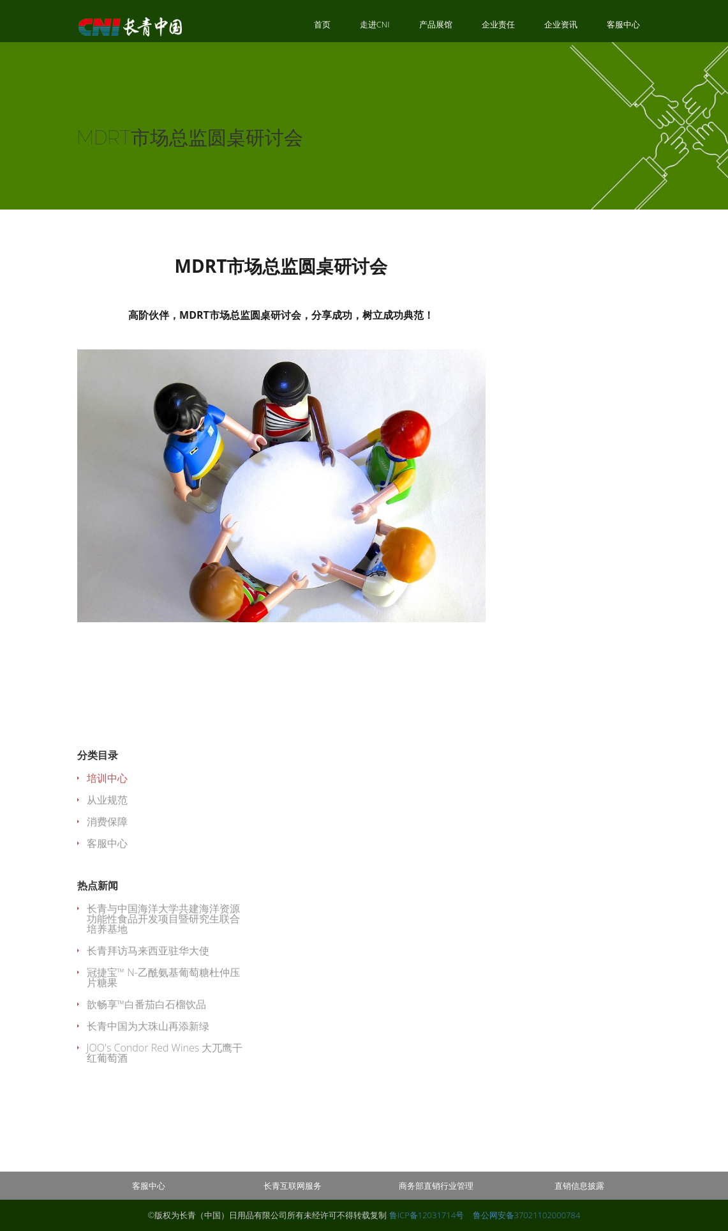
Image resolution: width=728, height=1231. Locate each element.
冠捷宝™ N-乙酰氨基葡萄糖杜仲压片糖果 (163, 977)
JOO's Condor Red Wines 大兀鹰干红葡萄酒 (165, 1053)
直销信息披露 (579, 1185)
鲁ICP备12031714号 (427, 1215)
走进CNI (375, 24)
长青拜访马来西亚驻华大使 (148, 951)
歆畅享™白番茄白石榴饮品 (147, 1004)
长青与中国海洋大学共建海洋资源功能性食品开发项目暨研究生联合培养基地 (163, 918)
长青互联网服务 (293, 1185)
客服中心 (623, 24)
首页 (322, 24)
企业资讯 (560, 24)
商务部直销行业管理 (436, 1185)
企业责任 (498, 24)
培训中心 (107, 778)
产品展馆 (435, 24)
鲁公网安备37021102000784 (527, 1215)
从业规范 (107, 800)
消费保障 (107, 821)
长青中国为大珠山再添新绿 (148, 1026)
